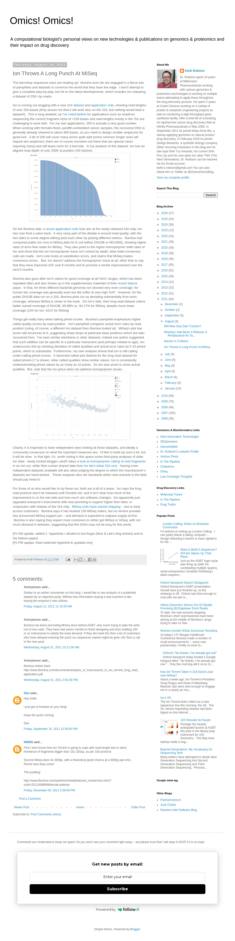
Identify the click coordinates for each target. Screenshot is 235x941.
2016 (165, 270)
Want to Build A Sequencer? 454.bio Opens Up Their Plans (198, 553)
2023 (165, 230)
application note (102, 105)
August (170, 321)
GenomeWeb (168, 446)
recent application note (62, 229)
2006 (165, 418)
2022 (165, 236)
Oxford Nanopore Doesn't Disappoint (184, 582)
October (170, 310)
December (172, 304)
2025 (165, 219)
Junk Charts (168, 805)
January (170, 388)
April (168, 371)
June (168, 360)
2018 (165, 259)
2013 (165, 287)
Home (80, 807)
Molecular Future (171, 494)
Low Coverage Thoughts (176, 476)
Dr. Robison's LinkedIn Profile (179, 451)
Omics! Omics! (41, 20)
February (171, 383)
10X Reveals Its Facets (195, 720)
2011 (165, 299)
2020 (165, 247)
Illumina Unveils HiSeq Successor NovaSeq (188, 630)
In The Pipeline (170, 461)
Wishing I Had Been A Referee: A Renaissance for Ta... (185, 333)
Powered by (117, 909)
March (169, 377)
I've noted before (74, 114)
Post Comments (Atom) (46, 814)
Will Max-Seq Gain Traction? (182, 326)
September (172, 315)
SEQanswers (168, 441)
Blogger (135, 929)
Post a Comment (30, 798)
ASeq (163, 471)
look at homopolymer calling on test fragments (113, 461)
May (168, 365)
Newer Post (21, 807)
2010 (165, 396)
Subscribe (117, 889)
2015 (165, 276)
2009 (165, 401)
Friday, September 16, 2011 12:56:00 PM (50, 729)
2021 (165, 241)
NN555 (28, 742)
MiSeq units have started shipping (96, 506)
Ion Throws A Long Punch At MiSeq (187, 347)
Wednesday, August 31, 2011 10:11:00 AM (51, 647)
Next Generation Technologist (179, 436)
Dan (26, 693)
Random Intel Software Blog (178, 810)
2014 (165, 282)
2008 (165, 407)
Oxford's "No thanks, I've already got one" (190, 653)
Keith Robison (195, 70)
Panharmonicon (170, 800)
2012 (165, 293)
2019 (165, 253)
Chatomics (167, 466)
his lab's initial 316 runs (100, 466)
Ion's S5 (165, 698)
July (168, 354)
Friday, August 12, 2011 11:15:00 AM (48, 606)
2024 (165, 224)
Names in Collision (176, 341)
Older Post (138, 807)
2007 (165, 413)
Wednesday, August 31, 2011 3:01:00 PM (51, 680)
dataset (78, 105)
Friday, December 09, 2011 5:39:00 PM (49, 790)
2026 (165, 213)
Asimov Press (169, 456)
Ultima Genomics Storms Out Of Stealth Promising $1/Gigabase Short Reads (186, 606)
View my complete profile (173, 177)
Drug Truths (168, 504)
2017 (165, 264)
